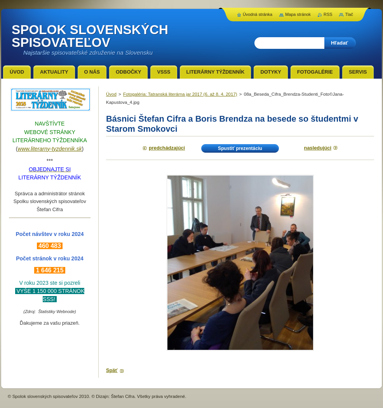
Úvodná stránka (257, 14)
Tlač (349, 14)
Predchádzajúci (167, 148)
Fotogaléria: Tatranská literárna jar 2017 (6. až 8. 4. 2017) (180, 94)
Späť (112, 370)
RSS (328, 14)
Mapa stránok (298, 14)
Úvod (111, 94)
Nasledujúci (317, 148)
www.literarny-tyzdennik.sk (50, 149)
